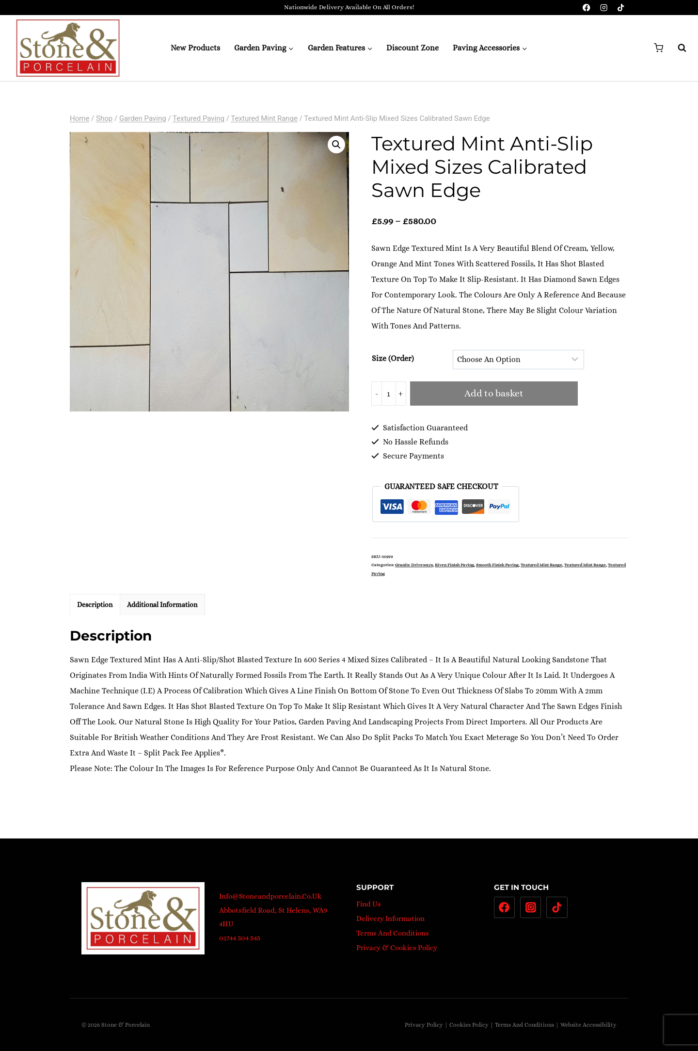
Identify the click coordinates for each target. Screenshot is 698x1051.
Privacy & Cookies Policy (396, 947)
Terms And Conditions (392, 933)
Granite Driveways (414, 564)
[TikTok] (620, 7)
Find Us (368, 904)
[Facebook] (586, 7)
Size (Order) (393, 358)
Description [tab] (94, 604)
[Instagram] (603, 7)
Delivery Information (390, 918)
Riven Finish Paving (454, 564)
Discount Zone (412, 47)
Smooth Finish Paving (497, 564)
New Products (195, 47)
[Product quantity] (388, 393)
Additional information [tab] (162, 604)
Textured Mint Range (541, 564)
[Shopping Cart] (658, 47)
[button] (336, 144)
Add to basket (493, 393)
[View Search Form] (677, 48)
